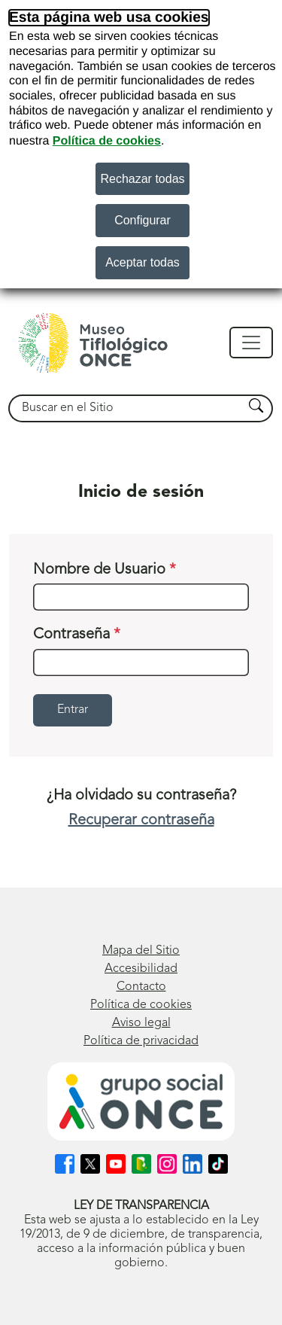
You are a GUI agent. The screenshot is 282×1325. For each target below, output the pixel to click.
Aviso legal (141, 1023)
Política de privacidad (141, 1041)
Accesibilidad (141, 969)
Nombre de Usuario (104, 569)
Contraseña (76, 634)
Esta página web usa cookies (109, 18)
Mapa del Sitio (141, 951)
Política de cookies (107, 141)
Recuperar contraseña (141, 820)
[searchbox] (126, 408)
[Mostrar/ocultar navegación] (251, 342)
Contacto (141, 987)
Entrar (72, 710)
